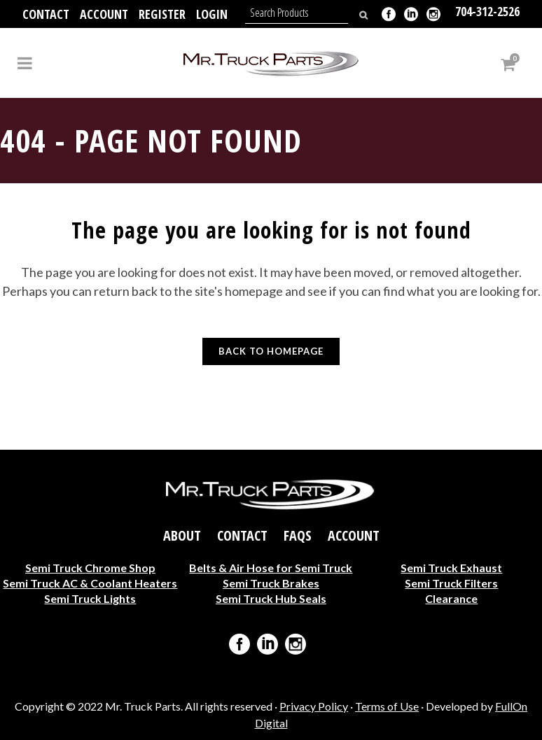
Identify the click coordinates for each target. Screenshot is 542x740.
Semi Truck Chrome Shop (90, 567)
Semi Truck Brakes (271, 583)
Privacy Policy (313, 706)
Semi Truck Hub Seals (271, 598)
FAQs (298, 535)
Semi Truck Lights (90, 598)
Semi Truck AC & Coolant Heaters (90, 583)
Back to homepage (271, 351)
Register (162, 14)
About (182, 535)
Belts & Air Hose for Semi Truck (270, 567)
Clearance (451, 598)
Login (212, 14)
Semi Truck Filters (451, 583)
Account (104, 14)
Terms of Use (387, 706)
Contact (45, 14)
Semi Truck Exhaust (451, 567)
